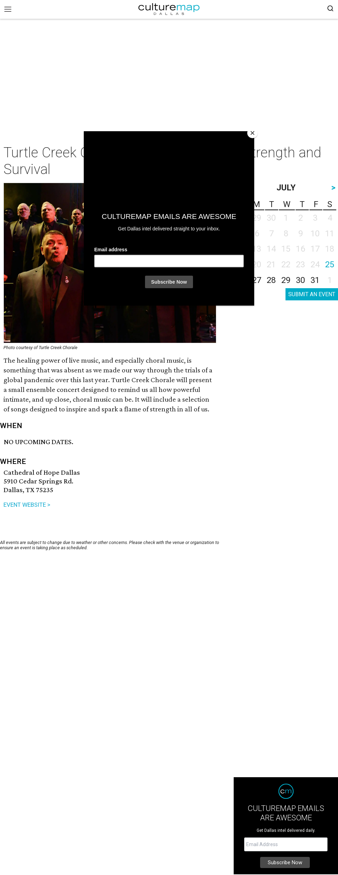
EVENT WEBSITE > (26, 504)
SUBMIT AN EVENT (311, 294)
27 (256, 280)
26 (242, 280)
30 (300, 280)
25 (329, 264)
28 (271, 280)
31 (315, 280)
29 (285, 280)
